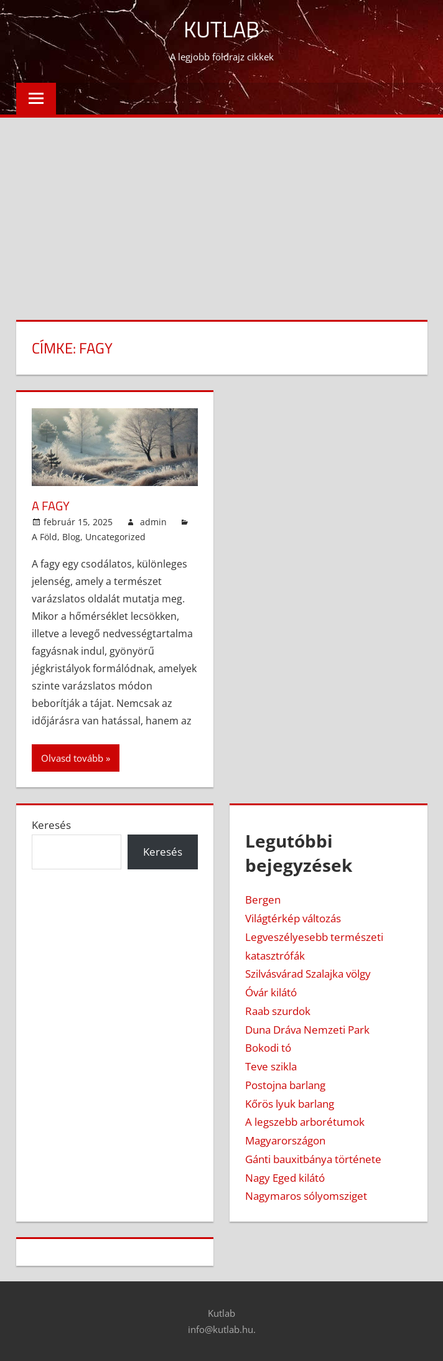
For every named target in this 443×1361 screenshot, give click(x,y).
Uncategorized (115, 537)
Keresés (51, 825)
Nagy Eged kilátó (285, 1178)
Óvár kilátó (271, 992)
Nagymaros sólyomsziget (306, 1196)
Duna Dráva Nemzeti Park (307, 1029)
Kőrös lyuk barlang (289, 1104)
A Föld (44, 537)
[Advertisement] (221, 211)
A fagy (51, 505)
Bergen (263, 899)
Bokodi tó (268, 1048)
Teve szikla (271, 1066)
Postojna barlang (285, 1085)
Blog (71, 537)
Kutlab (221, 29)
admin (153, 522)
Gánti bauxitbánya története (313, 1159)
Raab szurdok (277, 1011)
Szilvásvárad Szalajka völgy (308, 973)
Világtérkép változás (293, 918)
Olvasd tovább (72, 758)
